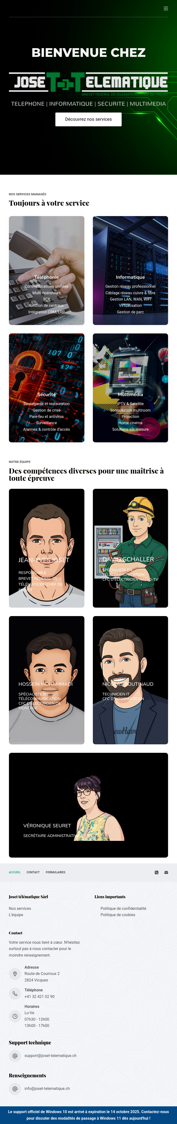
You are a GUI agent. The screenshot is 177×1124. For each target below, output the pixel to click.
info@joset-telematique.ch (47, 1088)
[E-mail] (166, 872)
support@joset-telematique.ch (51, 1055)
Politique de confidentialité (123, 908)
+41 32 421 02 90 (40, 996)
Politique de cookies (118, 915)
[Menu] (166, 8)
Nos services (20, 908)
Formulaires (55, 872)
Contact (33, 872)
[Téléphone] (156, 872)
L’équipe (16, 915)
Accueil (15, 872)
